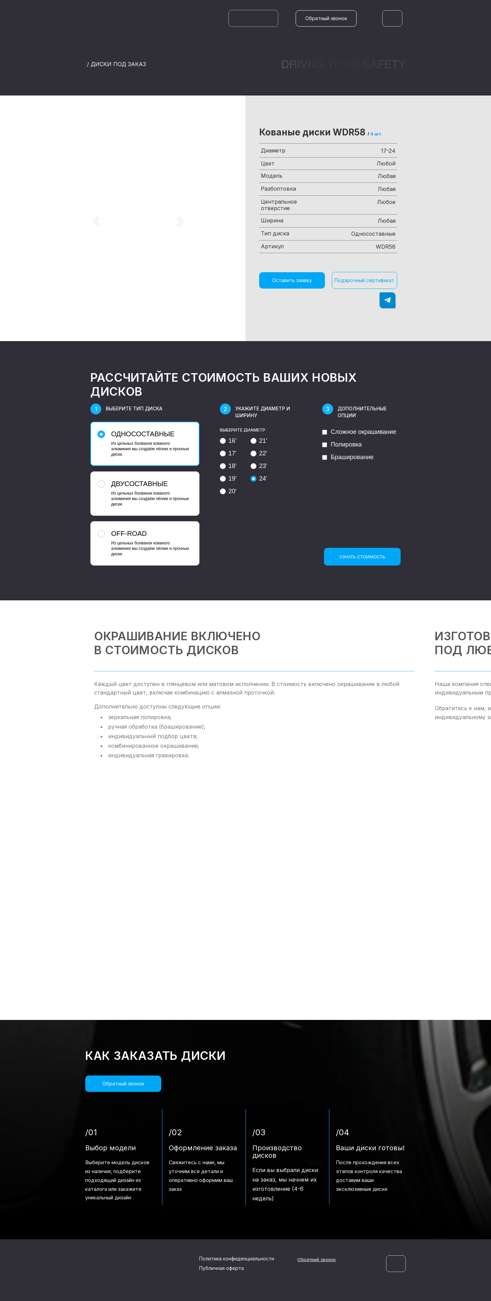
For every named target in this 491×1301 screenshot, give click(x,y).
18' (228, 466)
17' (228, 453)
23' (259, 466)
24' (259, 478)
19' (228, 478)
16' (228, 440)
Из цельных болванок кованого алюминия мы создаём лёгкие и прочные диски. (144, 443)
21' (259, 440)
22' (259, 453)
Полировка (342, 444)
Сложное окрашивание (359, 431)
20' (228, 491)
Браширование (348, 457)
